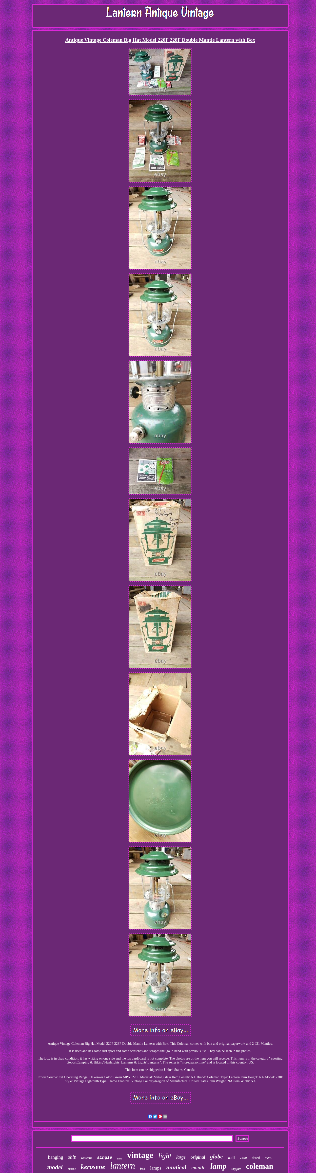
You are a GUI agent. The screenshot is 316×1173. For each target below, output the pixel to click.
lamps (155, 1168)
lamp (218, 1166)
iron (142, 1169)
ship (72, 1157)
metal (268, 1158)
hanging (55, 1157)
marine (72, 1169)
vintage (140, 1155)
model (55, 1167)
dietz (119, 1158)
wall (231, 1157)
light (164, 1156)
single (104, 1157)
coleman (259, 1166)
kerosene (93, 1167)
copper (236, 1169)
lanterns (86, 1158)
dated (256, 1158)
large (181, 1157)
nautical (176, 1167)
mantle (198, 1168)
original (198, 1157)
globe (216, 1157)
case (243, 1157)
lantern (122, 1166)
